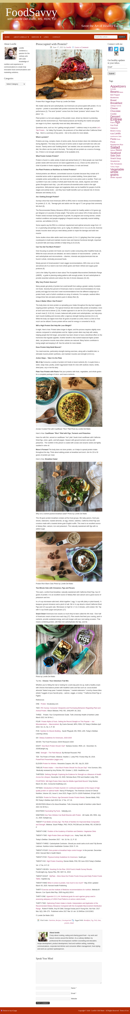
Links (46, 37)
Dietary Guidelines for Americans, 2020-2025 (55, 738)
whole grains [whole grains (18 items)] (114, 173)
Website (74, 999)
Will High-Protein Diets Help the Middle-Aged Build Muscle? (67, 781)
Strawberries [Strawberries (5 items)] (115, 161)
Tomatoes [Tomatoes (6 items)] (118, 164)
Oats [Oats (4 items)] (119, 136)
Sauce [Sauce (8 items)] (119, 150)
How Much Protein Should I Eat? (53, 746)
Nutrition (52, 920)
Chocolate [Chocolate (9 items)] (115, 111)
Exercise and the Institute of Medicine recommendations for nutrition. (67, 890)
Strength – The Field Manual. (51, 753)
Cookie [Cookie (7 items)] (113, 114)
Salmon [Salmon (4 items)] (112, 150)
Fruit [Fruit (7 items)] (116, 125)
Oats (99, 920)
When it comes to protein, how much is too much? (66, 883)
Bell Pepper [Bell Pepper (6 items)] (115, 95)
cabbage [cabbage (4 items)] (113, 106)
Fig (92, 920)
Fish (95, 920)
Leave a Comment (81, 47)
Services (35, 37)
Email (73, 993)
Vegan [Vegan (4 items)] (117, 166)
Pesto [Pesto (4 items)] (118, 139)
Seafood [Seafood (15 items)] (115, 152)
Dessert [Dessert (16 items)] (115, 116)
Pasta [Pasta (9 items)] (113, 139)
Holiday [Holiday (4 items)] (118, 131)
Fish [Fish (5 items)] (111, 125)
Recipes (58, 920)
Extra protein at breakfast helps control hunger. (65, 850)
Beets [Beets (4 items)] (121, 92)
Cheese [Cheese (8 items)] (114, 108)
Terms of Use (124, 1011)
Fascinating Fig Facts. (53, 811)
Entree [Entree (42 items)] (116, 119)
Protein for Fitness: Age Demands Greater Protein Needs (64, 797)
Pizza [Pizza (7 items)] (112, 142)
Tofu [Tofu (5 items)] (111, 164)
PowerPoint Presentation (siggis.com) (49, 759)
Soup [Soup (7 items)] (118, 158)
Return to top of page (10, 1011)
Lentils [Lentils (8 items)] (118, 133)
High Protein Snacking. (55, 861)
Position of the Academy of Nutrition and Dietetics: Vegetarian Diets (72, 831)
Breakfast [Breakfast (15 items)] (116, 103)
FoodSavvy (31, 12)
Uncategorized (66, 920)
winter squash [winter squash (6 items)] (116, 177)
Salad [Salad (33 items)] (115, 147)
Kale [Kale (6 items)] (112, 134)
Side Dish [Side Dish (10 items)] (115, 155)
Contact (56, 37)
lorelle (68, 47)
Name (73, 988)
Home (7, 37)
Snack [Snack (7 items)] (113, 158)
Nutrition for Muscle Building (50, 731)
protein (66, 923)
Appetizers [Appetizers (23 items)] (118, 86)
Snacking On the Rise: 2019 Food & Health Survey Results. (71, 869)
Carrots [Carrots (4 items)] (118, 106)
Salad (72, 923)
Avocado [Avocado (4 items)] (113, 89)
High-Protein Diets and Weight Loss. (61, 835)
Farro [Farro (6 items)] (112, 122)
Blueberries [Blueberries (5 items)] (114, 98)
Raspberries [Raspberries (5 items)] (114, 145)
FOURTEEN (40, 781)
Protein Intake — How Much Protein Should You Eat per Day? (65, 768)
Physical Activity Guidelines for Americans (63, 857)
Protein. (43, 704)
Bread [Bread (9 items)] (113, 100)
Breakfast (87, 920)
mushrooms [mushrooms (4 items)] (114, 136)
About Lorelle (20, 37)
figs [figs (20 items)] (117, 122)
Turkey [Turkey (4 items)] (112, 166)
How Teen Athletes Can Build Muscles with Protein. (63, 815)
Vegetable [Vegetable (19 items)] (117, 169)
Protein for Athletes (50, 764)
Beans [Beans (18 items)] (114, 91)
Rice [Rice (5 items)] (121, 145)
